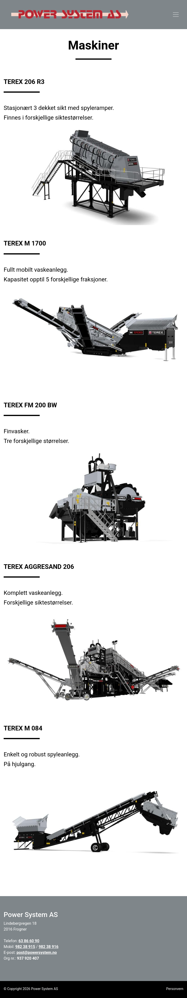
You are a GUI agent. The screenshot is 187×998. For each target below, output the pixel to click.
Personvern (174, 989)
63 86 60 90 (29, 941)
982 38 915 (25, 946)
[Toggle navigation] (175, 14)
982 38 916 (48, 946)
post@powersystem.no (37, 952)
